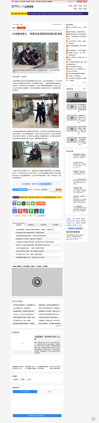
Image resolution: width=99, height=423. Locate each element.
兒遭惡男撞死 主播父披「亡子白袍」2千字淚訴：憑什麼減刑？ (82, 119)
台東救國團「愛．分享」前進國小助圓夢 (30, 367)
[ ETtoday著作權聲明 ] (39, 216)
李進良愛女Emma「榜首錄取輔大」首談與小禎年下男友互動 (76, 70)
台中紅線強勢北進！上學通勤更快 (22, 308)
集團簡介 (83, 218)
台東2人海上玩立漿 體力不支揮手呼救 (56, 367)
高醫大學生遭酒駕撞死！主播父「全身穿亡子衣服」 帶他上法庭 (82, 130)
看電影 (70, 6)
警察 (23, 379)
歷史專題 (28, 1)
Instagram (72, 232)
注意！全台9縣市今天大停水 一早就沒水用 (76, 28)
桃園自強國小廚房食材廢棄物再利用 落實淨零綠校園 (30, 232)
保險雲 (80, 8)
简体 (13, 1)
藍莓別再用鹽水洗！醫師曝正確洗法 (76, 32)
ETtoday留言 (25, 391)
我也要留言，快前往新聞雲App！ (37, 415)
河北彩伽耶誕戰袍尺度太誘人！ (75, 66)
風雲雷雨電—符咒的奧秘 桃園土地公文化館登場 (29, 239)
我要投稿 (69, 218)
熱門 (19, 13)
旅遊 (39, 13)
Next (59, 197)
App (19, 1)
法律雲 (80, 6)
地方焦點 (21, 28)
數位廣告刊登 (44, 1)
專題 (26, 13)
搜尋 (75, 1)
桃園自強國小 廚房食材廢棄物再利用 (48, 305)
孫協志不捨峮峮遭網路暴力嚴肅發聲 (76, 73)
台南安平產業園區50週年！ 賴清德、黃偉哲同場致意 (30, 248)
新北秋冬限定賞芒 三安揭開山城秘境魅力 (50, 323)
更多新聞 (58, 189)
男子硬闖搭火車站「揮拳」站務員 (22, 320)
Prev (61, 197)
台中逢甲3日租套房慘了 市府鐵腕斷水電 (24, 305)
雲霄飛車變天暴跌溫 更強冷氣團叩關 (77, 34)
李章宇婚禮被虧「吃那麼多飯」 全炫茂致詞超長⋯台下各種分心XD (82, 141)
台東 (29, 379)
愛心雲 (85, 6)
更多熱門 (59, 326)
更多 (85, 82)
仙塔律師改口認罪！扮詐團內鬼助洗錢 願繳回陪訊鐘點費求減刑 (82, 108)
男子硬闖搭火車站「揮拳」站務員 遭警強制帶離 (29, 254)
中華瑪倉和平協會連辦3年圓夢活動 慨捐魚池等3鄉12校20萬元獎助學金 (35, 242)
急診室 (16, 379)
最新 (12, 13)
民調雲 (75, 6)
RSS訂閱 (79, 225)
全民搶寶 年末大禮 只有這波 (79, 171)
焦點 (16, 13)
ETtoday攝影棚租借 (77, 206)
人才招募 (73, 218)
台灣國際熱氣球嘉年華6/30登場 (43, 367)
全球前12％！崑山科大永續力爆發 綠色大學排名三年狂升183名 (33, 245)
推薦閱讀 (18, 225)
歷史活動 (23, 1)
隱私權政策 (83, 223)
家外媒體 (38, 1)
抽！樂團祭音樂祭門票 (78, 162)
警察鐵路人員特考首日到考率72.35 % (18, 367)
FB (77, 1)
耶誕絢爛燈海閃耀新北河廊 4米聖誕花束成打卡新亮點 (30, 257)
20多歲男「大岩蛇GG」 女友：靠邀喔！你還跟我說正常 (75, 54)
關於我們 (78, 218)
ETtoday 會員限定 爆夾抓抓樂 (79, 179)
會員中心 (33, 1)
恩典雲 (75, 8)
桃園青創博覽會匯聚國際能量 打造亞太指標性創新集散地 (31, 236)
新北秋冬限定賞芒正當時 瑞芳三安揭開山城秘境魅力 (30, 251)
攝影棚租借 (49, 1)
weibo (84, 1)
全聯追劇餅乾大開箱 (77, 187)
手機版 (16, 1)
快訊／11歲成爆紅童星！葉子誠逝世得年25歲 (76, 38)
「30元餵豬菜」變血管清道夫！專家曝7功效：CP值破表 (76, 79)
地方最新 (43, 225)
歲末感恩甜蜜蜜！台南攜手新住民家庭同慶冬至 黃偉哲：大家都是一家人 (35, 229)
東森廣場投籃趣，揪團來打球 (79, 154)
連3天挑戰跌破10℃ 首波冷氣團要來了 (77, 50)
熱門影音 (31, 225)
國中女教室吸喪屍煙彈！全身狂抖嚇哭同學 (76, 47)
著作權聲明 (69, 225)
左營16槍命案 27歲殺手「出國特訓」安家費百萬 (76, 42)
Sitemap (73, 223)
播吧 (22, 13)
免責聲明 (74, 225)
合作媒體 (69, 223)
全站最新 (55, 225)
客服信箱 (78, 221)
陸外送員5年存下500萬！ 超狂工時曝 (30, 197)
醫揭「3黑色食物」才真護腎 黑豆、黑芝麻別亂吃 (76, 58)
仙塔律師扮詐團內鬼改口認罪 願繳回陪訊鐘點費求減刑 (76, 63)
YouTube (79, 1)
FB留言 (49, 391)
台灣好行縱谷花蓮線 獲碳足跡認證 (48, 317)
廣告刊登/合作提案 (71, 221)
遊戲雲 (85, 8)
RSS (82, 1)
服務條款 (78, 223)
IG (81, 1)
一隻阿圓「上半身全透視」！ (75, 76)
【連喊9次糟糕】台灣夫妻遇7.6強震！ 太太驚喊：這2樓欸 (30, 266)
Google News (86, 1)
